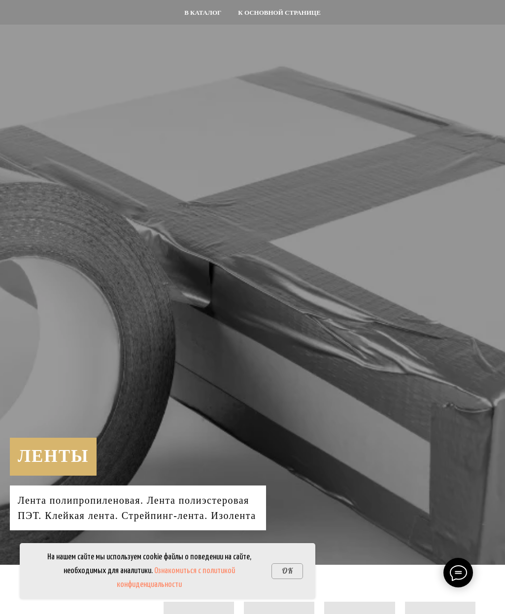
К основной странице (279, 12)
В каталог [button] (202, 12)
